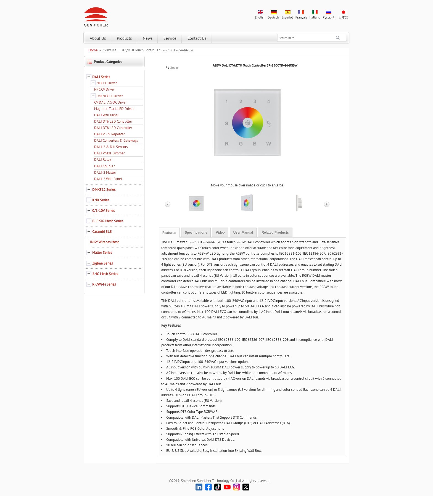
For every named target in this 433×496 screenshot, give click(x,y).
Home (93, 50)
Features (169, 233)
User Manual (243, 232)
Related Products (275, 232)
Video (220, 232)
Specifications (196, 232)
